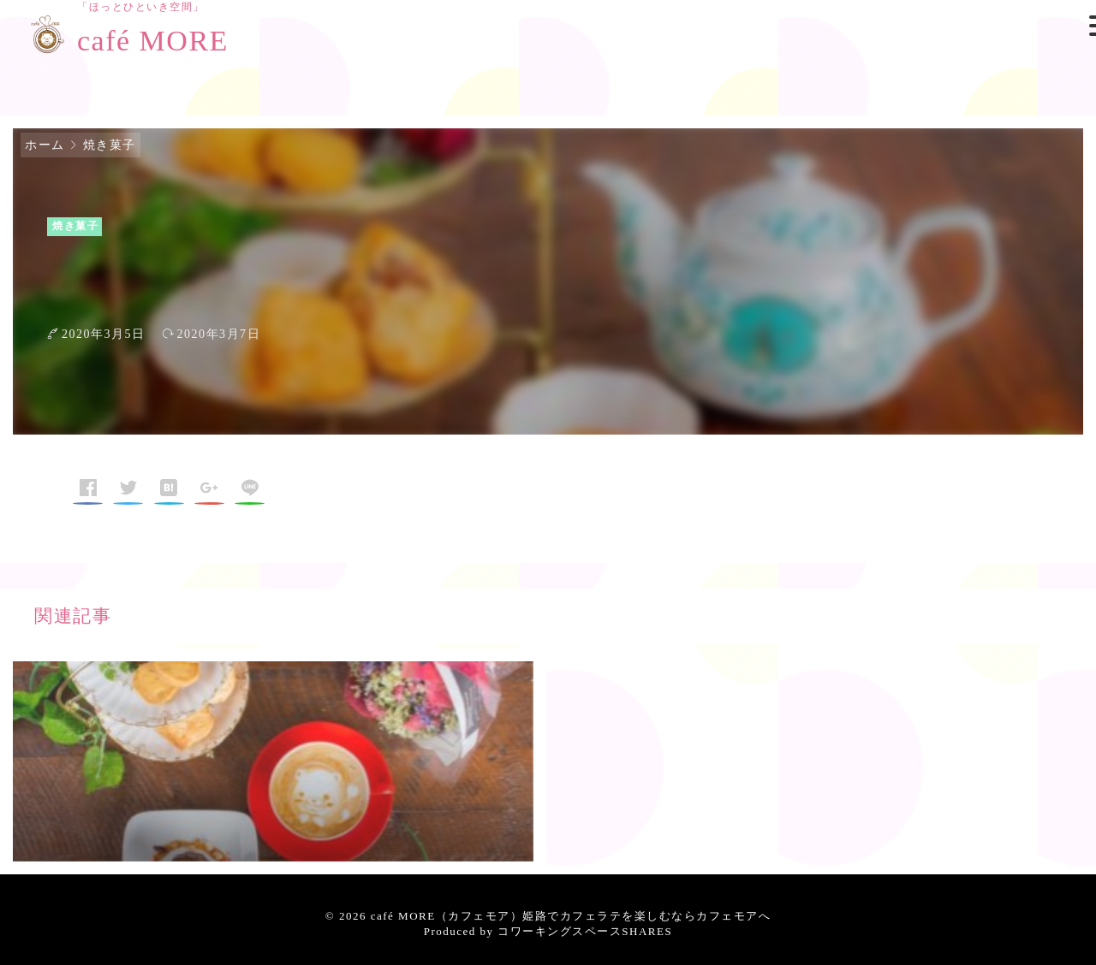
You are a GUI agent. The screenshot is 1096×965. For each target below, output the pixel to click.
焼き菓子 (109, 145)
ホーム (45, 145)
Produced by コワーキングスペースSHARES (548, 931)
